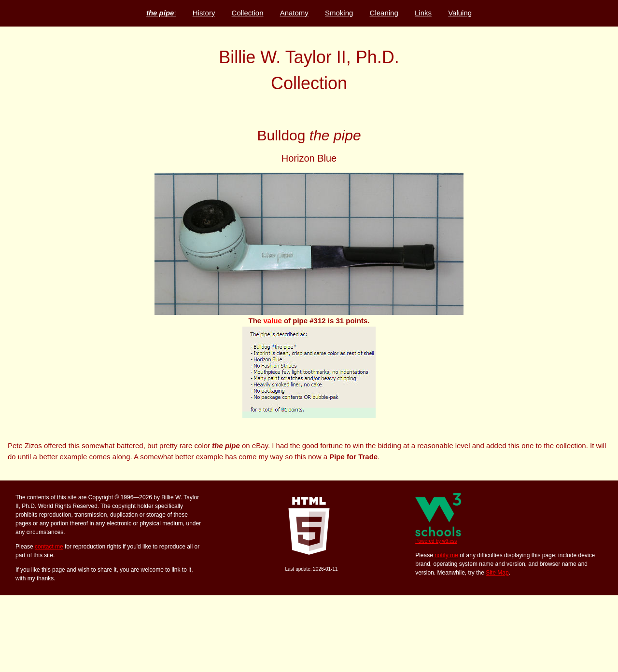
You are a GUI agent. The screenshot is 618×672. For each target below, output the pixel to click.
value (272, 320)
